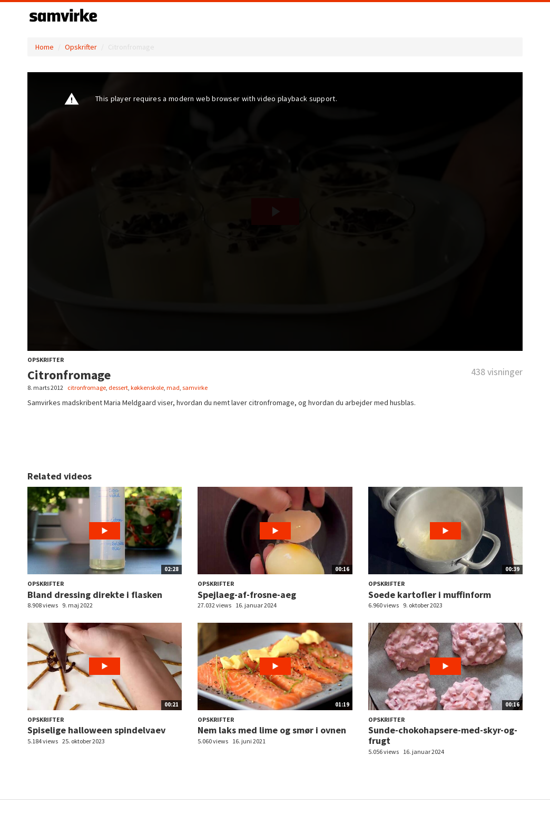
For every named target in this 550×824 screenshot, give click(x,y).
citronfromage (86, 387)
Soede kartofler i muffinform (429, 594)
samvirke (195, 387)
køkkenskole (147, 387)
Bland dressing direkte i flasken (94, 594)
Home (44, 47)
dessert (118, 387)
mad (173, 387)
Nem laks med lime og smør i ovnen (272, 730)
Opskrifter (81, 47)
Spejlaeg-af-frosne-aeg (247, 594)
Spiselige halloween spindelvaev (96, 730)
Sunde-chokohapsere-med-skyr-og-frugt (442, 735)
